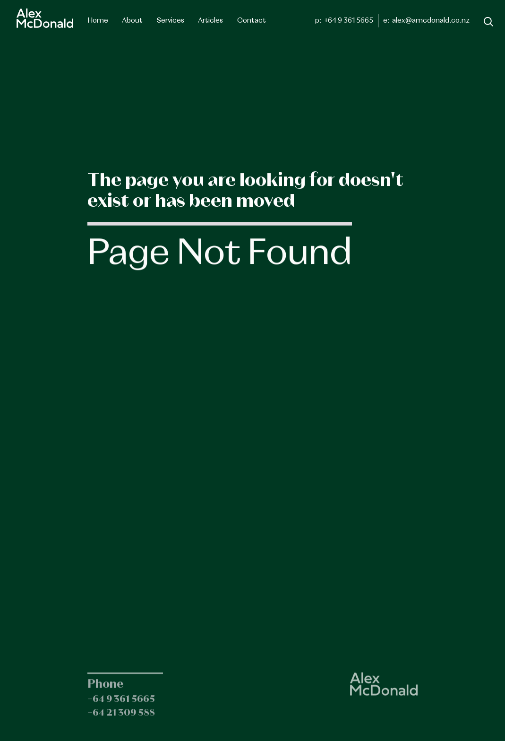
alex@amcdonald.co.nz (431, 20)
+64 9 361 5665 (348, 20)
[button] (170, 20)
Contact (251, 20)
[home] (45, 18)
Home (97, 20)
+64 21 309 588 (121, 719)
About (132, 20)
